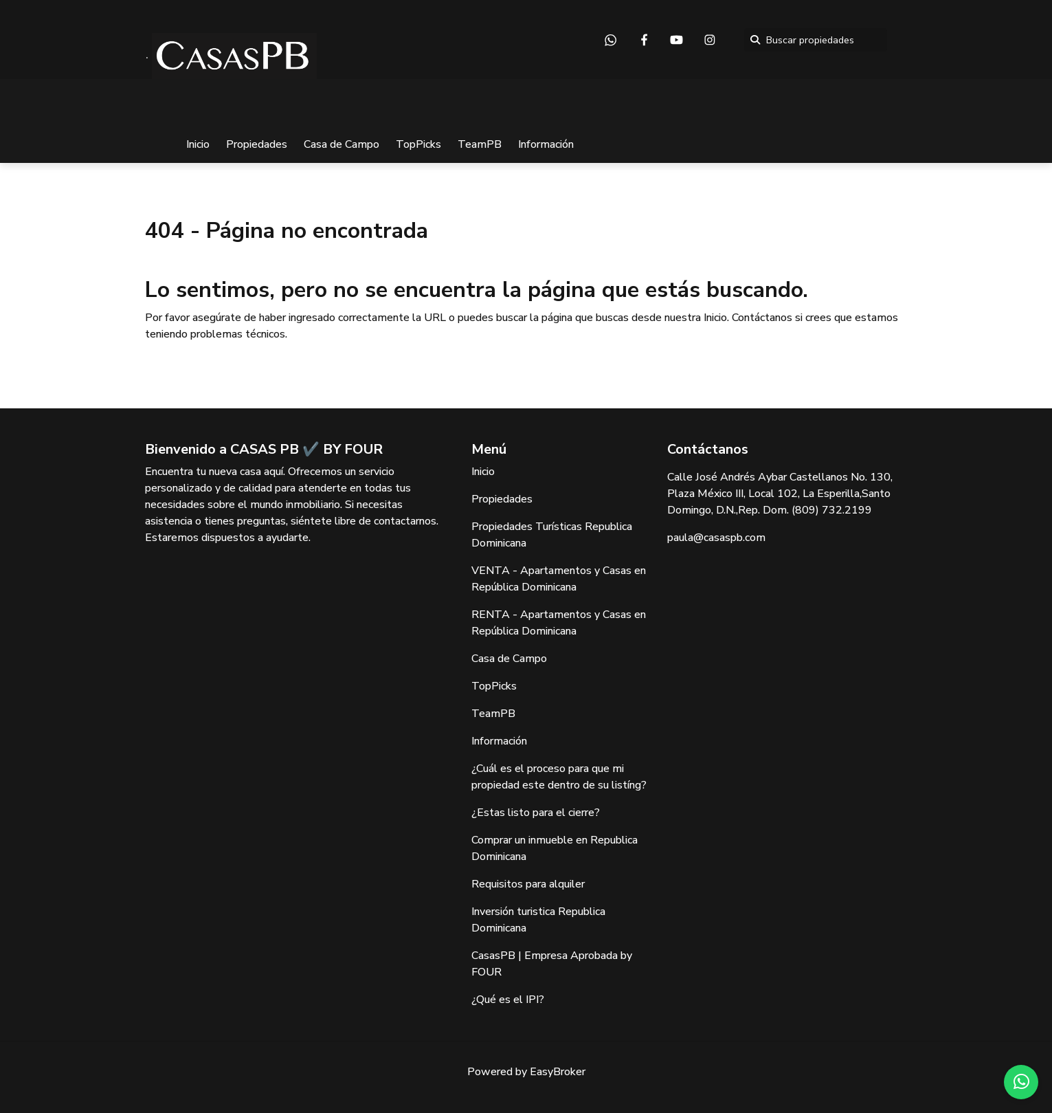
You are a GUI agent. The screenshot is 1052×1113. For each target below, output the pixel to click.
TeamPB (480, 144)
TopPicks (418, 144)
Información (546, 144)
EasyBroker (557, 1071)
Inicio (198, 144)
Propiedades (256, 144)
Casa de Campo (341, 144)
